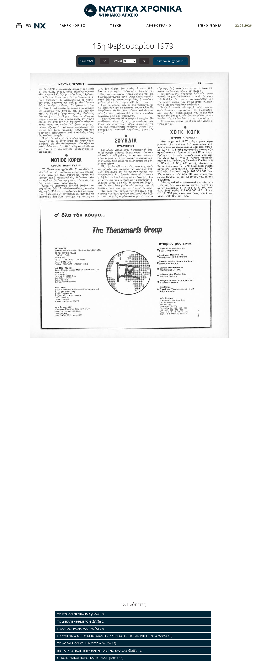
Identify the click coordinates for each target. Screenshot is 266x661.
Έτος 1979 (86, 61)
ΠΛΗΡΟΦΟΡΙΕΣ (72, 25)
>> (144, 61)
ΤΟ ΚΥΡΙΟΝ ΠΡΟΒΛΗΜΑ (80, 614)
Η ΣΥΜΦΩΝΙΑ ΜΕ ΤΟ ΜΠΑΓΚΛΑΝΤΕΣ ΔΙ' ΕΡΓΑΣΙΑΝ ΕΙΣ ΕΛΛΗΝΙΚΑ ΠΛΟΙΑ (114, 636)
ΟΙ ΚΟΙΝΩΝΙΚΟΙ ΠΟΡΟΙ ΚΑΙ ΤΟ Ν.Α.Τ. (90, 658)
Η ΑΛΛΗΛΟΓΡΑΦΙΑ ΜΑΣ (80, 629)
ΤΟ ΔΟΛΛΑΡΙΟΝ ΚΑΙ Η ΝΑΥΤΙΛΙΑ (86, 643)
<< (104, 61)
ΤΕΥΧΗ (116, 25)
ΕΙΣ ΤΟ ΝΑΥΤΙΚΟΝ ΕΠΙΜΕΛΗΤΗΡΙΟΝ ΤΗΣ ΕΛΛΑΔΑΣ (99, 650)
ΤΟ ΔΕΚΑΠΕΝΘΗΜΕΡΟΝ (80, 621)
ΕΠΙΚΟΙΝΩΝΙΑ (210, 25)
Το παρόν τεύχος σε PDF (170, 61)
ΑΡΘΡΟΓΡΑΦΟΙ (160, 25)
